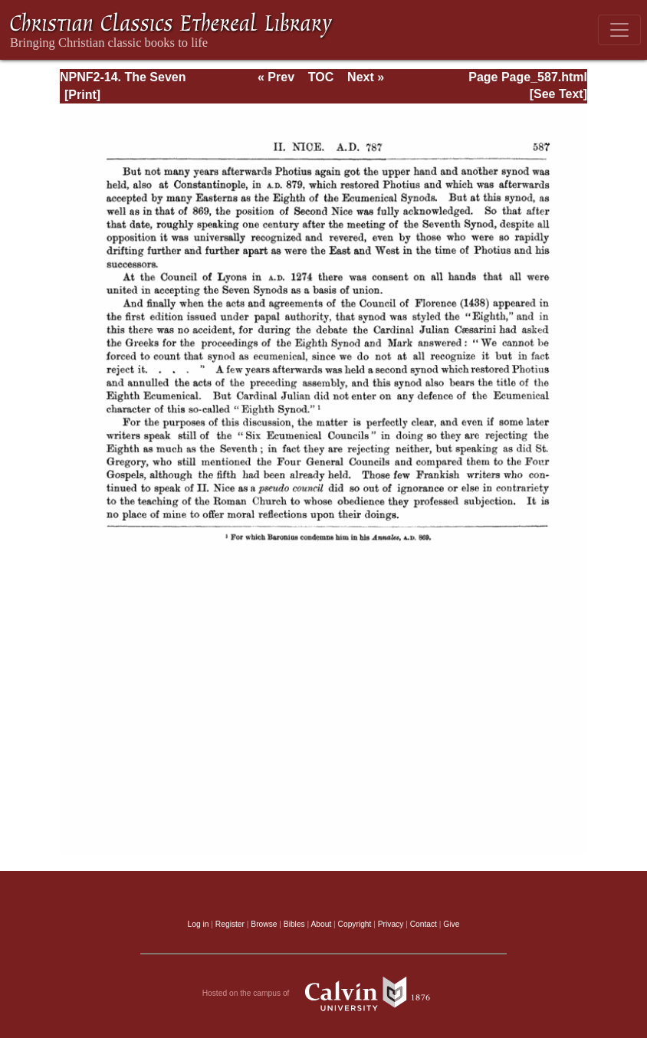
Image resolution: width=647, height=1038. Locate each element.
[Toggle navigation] (619, 30)
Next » (365, 77)
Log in (198, 924)
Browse (264, 924)
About (320, 924)
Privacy (391, 924)
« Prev (276, 77)
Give (451, 924)
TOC (320, 77)
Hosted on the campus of (323, 993)
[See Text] (558, 93)
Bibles (294, 924)
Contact (423, 924)
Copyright (355, 924)
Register (230, 924)
